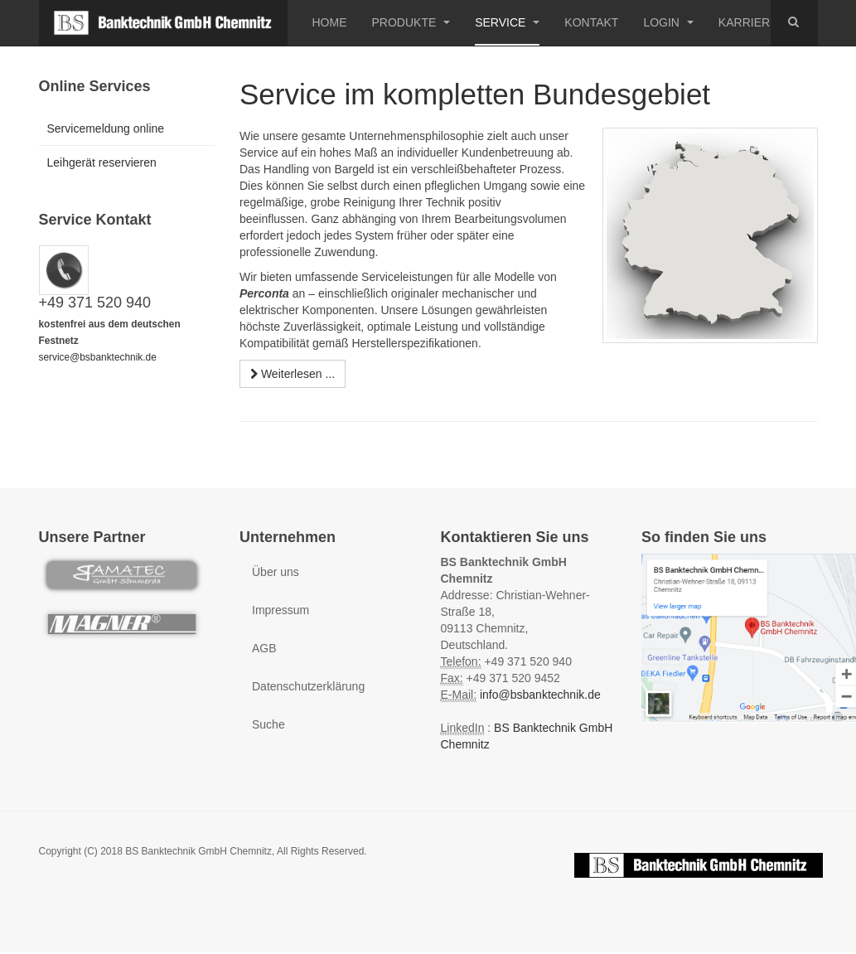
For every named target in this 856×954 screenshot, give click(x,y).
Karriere (748, 22)
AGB (264, 648)
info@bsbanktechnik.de (540, 694)
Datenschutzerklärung (308, 686)
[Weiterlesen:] (292, 374)
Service (507, 22)
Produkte (411, 22)
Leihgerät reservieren (102, 162)
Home (329, 22)
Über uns (275, 572)
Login (668, 22)
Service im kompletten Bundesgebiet (474, 94)
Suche (268, 724)
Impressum (280, 610)
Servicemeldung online (106, 128)
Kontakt (591, 22)
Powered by (698, 865)
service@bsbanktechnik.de (98, 357)
